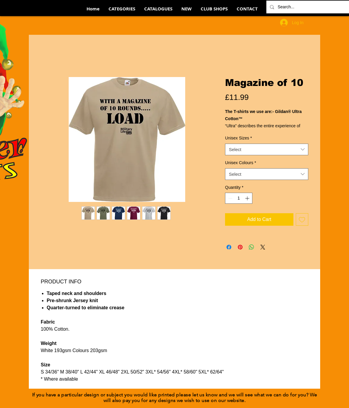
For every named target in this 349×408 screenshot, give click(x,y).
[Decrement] (229, 198)
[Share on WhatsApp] (251, 247)
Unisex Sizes (238, 138)
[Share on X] (262, 247)
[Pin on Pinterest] (240, 247)
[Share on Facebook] (228, 247)
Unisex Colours (240, 162)
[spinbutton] (238, 198)
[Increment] (247, 198)
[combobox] (266, 149)
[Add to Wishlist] (302, 219)
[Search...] (311, 7)
